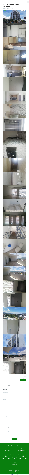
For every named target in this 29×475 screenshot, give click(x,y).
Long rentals (4, 8)
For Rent (8, 8)
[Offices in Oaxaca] (3, 456)
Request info (23, 380)
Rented (6, 388)
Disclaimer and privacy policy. (12, 471)
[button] (28, 2)
